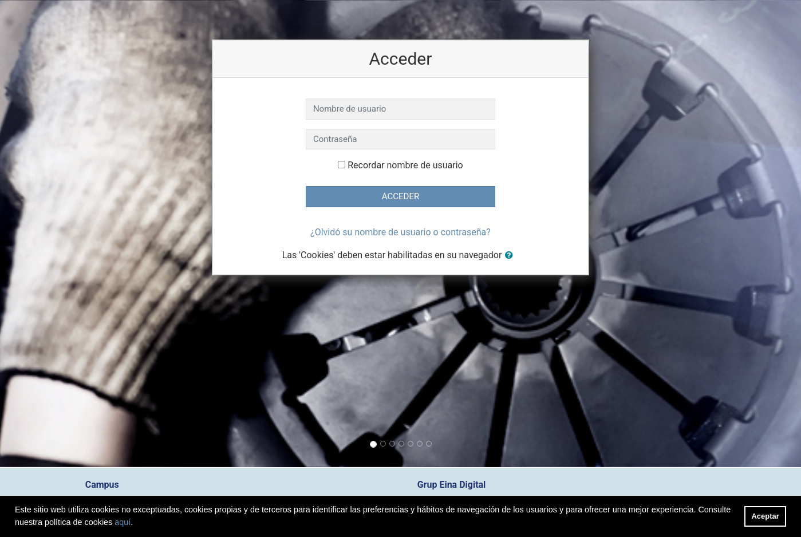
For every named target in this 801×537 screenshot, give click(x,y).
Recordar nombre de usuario (405, 165)
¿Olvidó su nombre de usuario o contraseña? (400, 232)
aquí (123, 522)
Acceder (400, 196)
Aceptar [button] (765, 516)
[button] (511, 255)
